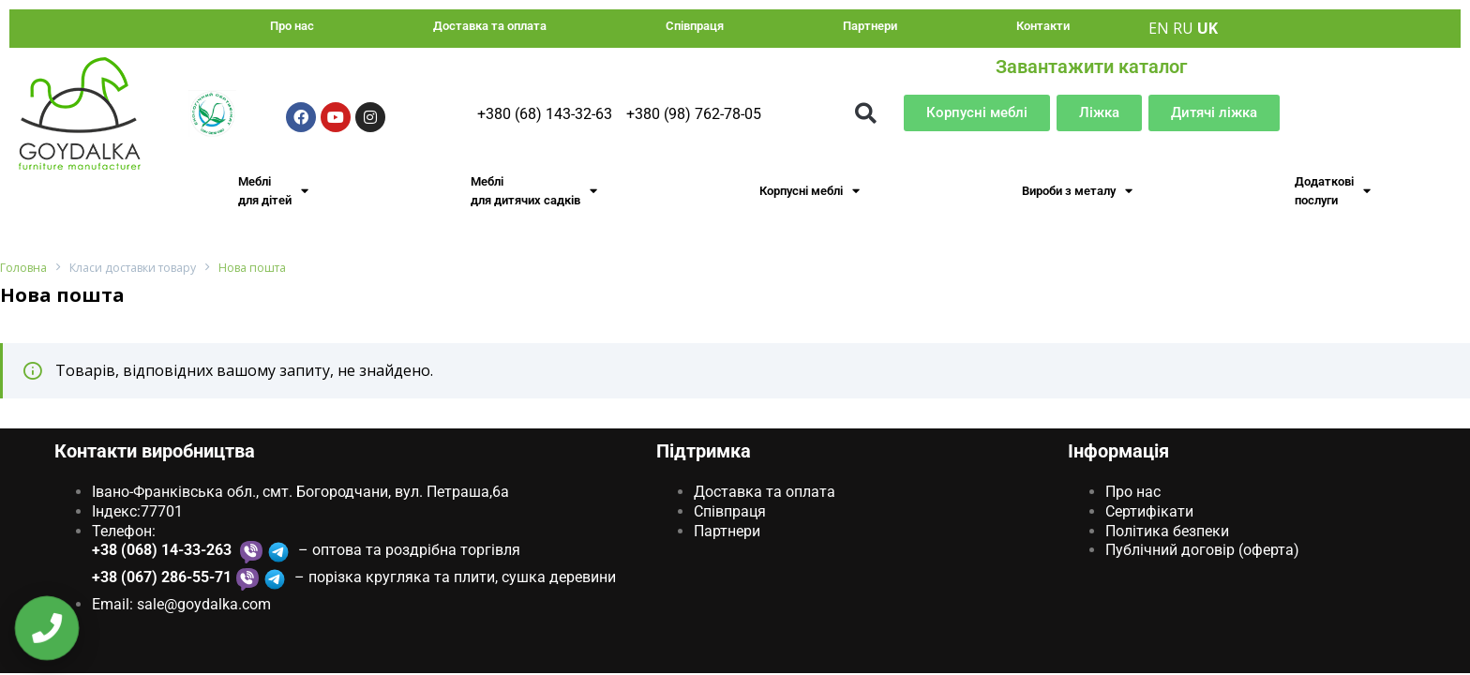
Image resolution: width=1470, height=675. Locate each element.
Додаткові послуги (1333, 190)
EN (1158, 28)
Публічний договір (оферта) (1202, 551)
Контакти (1043, 26)
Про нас (292, 26)
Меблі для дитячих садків (534, 190)
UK (1207, 28)
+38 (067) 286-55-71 (162, 578)
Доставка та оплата (490, 26)
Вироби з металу (1077, 190)
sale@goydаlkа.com (204, 605)
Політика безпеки (1167, 531)
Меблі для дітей (273, 190)
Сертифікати (1149, 511)
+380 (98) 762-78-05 (693, 114)
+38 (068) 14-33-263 (163, 551)
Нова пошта (259, 269)
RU (1183, 28)
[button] (866, 113)
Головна (24, 269)
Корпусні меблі (809, 190)
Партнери (870, 26)
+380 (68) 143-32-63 (544, 114)
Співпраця (695, 26)
